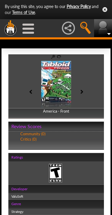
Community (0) (32, 133)
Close (104, 9)
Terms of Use (23, 12)
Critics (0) (28, 139)
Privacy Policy (79, 6)
